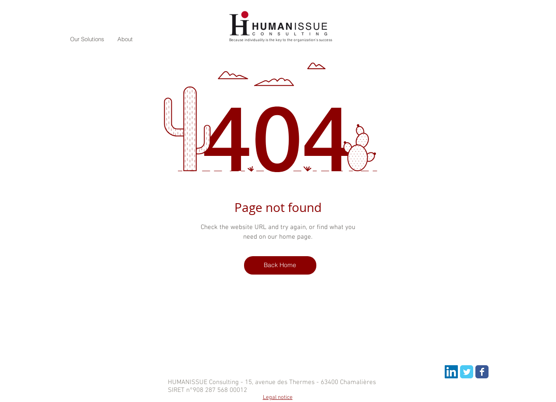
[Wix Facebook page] (482, 371)
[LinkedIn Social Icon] (451, 371)
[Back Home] (280, 265)
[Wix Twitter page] (466, 371)
